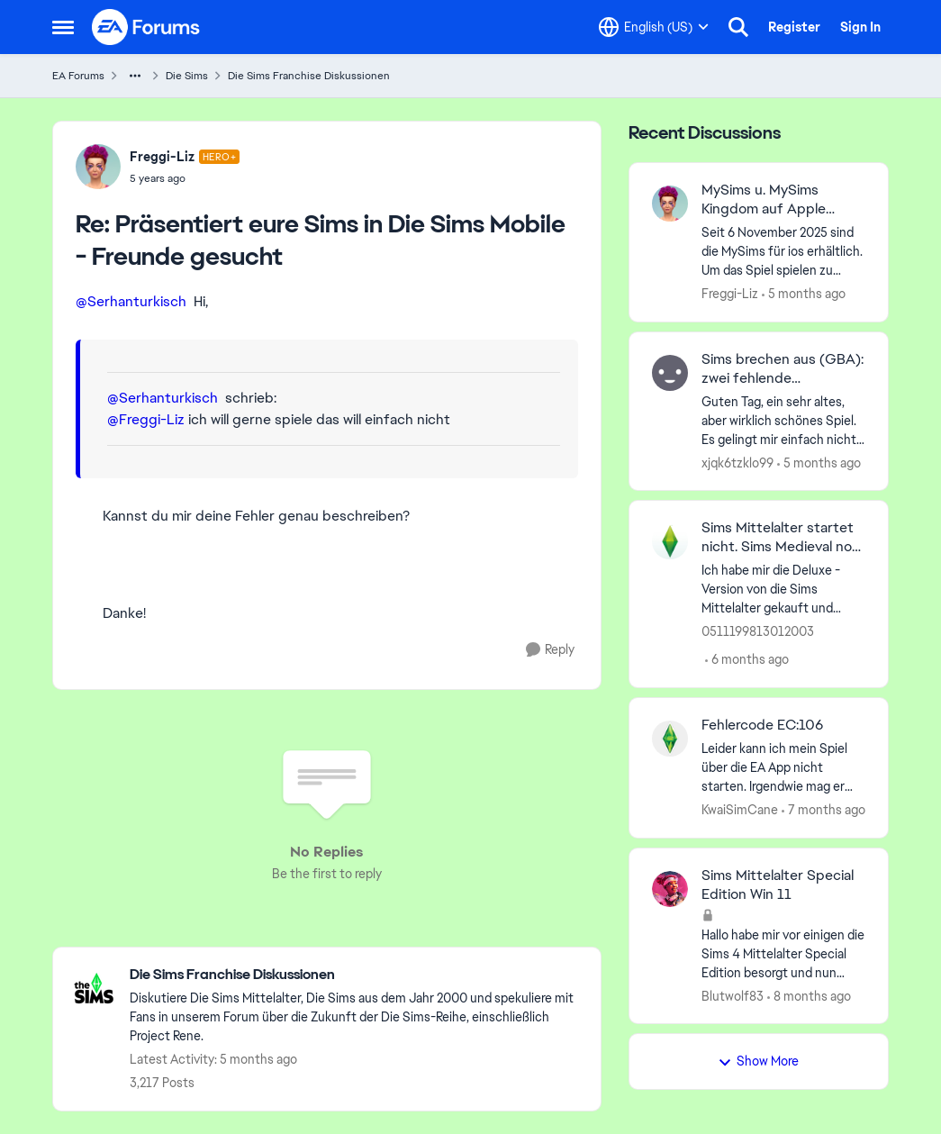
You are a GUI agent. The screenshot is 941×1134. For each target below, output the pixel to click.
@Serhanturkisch (131, 301)
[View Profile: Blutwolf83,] (670, 889)
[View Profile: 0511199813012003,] (670, 541)
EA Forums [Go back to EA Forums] (78, 75)
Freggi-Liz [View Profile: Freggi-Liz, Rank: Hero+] (162, 157)
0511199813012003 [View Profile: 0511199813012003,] (757, 631)
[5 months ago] (804, 294)
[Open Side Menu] (63, 27)
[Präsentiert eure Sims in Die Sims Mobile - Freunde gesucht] (185, 178)
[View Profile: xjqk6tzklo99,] (670, 373)
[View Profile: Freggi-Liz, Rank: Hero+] (98, 166)
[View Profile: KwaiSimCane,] (670, 739)
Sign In (860, 27)
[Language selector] (654, 27)
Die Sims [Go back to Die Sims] (187, 75)
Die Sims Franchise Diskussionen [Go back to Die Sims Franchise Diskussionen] (309, 75)
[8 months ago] (809, 995)
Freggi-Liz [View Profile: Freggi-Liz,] (729, 294)
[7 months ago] (823, 810)
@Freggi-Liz (146, 419)
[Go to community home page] (147, 27)
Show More (758, 1061)
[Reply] (550, 650)
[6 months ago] (747, 659)
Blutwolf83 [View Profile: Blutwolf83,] (732, 995)
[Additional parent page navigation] (135, 75)
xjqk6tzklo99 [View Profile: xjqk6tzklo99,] (737, 462)
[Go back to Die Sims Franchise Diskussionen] (356, 975)
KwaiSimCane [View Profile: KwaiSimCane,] (739, 810)
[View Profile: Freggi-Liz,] (670, 204)
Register (794, 27)
